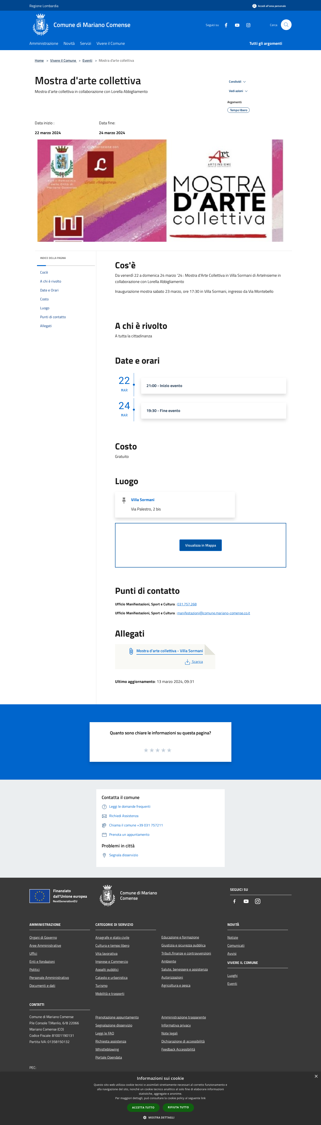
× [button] (316, 1076)
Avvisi (232, 953)
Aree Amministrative (45, 945)
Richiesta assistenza (110, 1041)
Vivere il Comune (63, 60)
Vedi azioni (239, 91)
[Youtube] (235, 25)
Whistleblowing (107, 1049)
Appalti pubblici (107, 969)
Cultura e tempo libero (112, 945)
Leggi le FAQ (104, 1033)
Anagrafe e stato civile (112, 937)
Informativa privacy (176, 1025)
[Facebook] (224, 25)
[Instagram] (246, 25)
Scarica (193, 661)
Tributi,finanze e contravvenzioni (186, 953)
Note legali (169, 1033)
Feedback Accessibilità (178, 1049)
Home (39, 60)
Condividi (238, 81)
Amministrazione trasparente (183, 1017)
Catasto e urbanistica (111, 977)
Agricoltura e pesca (175, 985)
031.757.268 (187, 604)
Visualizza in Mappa (200, 545)
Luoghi (232, 975)
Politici (34, 969)
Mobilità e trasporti (109, 993)
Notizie (232, 937)
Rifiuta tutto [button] (178, 1107)
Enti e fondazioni (42, 961)
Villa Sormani (142, 500)
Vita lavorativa (106, 953)
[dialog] (160, 1098)
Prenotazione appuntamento (117, 1017)
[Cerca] (286, 24)
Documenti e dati (42, 985)
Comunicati (236, 945)
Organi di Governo (43, 937)
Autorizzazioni (172, 977)
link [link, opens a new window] (203, 1098)
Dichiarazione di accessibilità (183, 1041)
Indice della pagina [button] (53, 258)
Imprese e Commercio (111, 961)
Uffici (33, 953)
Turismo (101, 985)
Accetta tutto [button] (143, 1107)
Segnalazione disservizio (113, 1025)
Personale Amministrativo (49, 977)
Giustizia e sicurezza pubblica (183, 945)
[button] (160, 1117)
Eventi (87, 60)
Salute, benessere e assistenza (184, 969)
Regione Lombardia (43, 5)
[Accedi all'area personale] (269, 6)
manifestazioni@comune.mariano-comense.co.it (213, 613)
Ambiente (168, 961)
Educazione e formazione (180, 937)
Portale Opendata (108, 1057)
